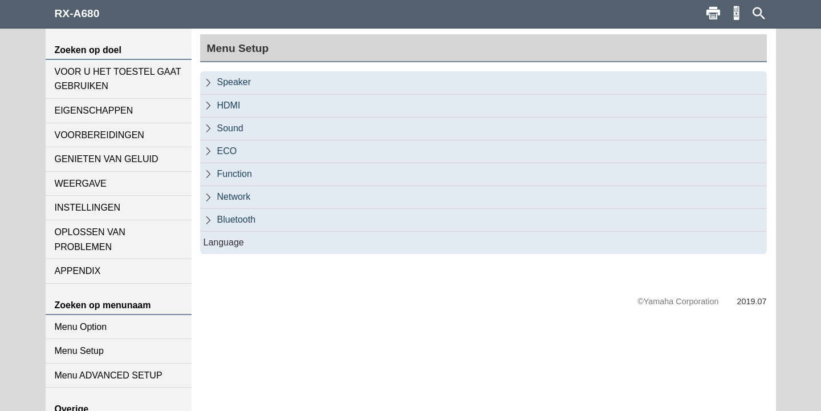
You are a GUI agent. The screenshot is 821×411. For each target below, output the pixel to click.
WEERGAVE (81, 183)
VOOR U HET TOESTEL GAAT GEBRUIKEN (118, 79)
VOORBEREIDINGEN (99, 135)
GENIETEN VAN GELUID (106, 159)
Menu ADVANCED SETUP (108, 375)
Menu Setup (79, 351)
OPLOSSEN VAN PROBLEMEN (90, 239)
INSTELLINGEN (88, 207)
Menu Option (81, 327)
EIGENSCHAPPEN (94, 110)
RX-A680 (77, 13)
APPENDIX (78, 271)
